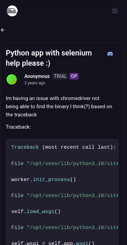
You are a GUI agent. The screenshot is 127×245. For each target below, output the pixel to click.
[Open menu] (114, 10)
